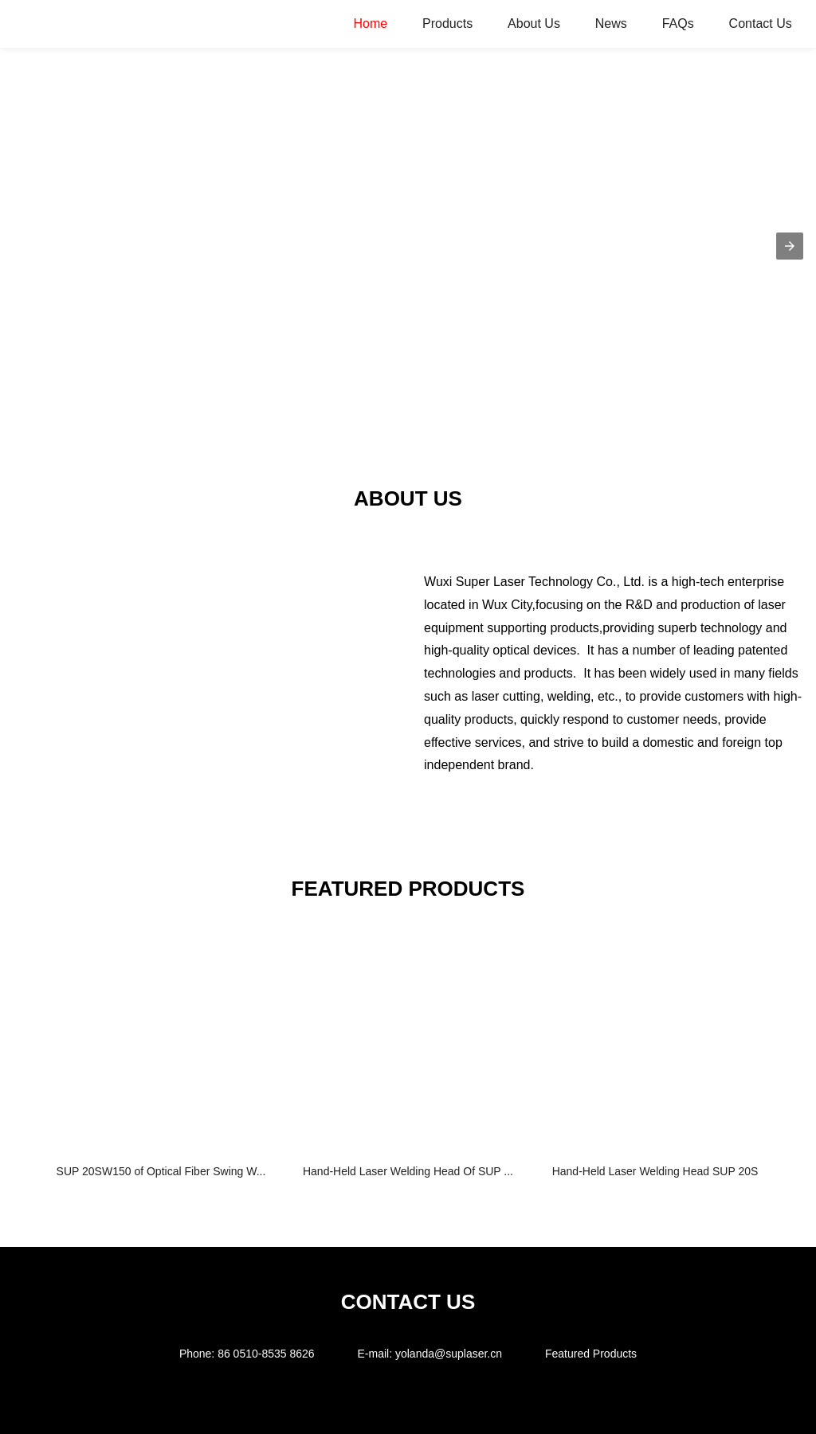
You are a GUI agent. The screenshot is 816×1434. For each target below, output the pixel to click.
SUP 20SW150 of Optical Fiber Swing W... (161, 1171)
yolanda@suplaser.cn (448, 1353)
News (611, 23)
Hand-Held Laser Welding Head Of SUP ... (408, 1171)
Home (370, 23)
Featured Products (591, 1353)
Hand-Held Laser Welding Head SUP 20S (655, 1171)
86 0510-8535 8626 (266, 1353)
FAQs (678, 23)
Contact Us (760, 23)
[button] (789, 246)
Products (447, 23)
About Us (534, 23)
